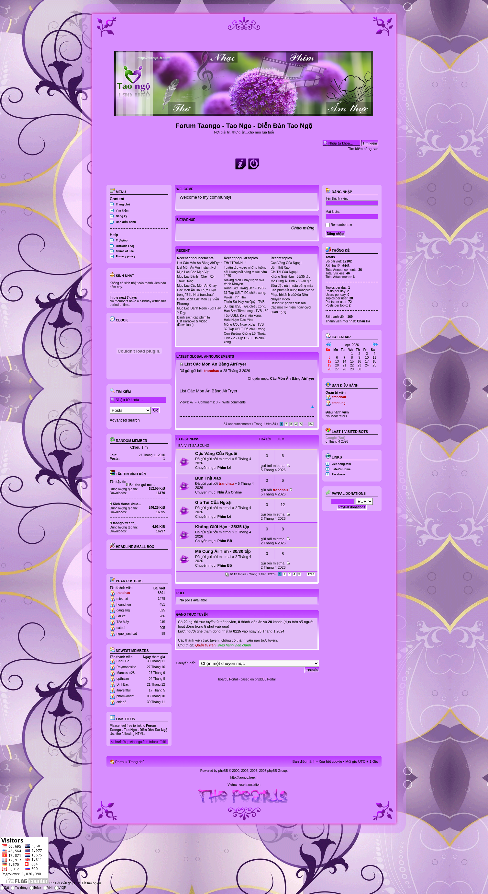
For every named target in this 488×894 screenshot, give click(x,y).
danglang (123, 610)
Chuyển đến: (186, 663)
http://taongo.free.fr (244, 777)
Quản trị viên (205, 645)
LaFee (121, 616)
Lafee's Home (341, 469)
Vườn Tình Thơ (235, 297)
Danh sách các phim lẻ (193, 317)
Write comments (234, 402)
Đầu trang (312, 407)
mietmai (122, 598)
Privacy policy (126, 256)
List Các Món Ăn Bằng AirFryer (199, 263)
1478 (161, 598)
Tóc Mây (122, 622)
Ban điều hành (126, 222)
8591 (161, 593)
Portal (120, 762)
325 (162, 610)
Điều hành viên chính (234, 645)
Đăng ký (121, 216)
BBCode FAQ (125, 246)
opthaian (122, 678)
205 (162, 628)
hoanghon (123, 604)
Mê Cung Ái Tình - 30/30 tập (291, 281)
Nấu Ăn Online (229, 492)
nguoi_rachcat (126, 633)
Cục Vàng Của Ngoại (286, 263)
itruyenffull (123, 690)
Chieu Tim (139, 447)
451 (162, 604)
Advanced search (125, 420)
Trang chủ (123, 204)
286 (162, 616)
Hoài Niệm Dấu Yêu (238, 320)
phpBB (223, 770)
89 (163, 633)
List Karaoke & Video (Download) (192, 323)
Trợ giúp (122, 240)
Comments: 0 (207, 402)
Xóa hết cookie (330, 761)
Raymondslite (126, 667)
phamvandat (125, 696)
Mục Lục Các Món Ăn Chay (197, 285)
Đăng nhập (339, 192)
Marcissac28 (125, 673)
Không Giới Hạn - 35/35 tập (290, 276)
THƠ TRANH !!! (235, 263)
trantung (339, 403)
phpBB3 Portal (265, 679)
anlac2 (121, 702)
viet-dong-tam (341, 464)
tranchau (123, 593)
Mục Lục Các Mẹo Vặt (193, 272)
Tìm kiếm (122, 210)
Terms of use (125, 251)
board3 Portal (228, 679)
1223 (311, 574)
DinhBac (122, 684)
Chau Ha (122, 661)
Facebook (338, 474)
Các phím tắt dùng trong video (292, 290)
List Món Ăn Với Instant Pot (196, 267)
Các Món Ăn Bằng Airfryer (292, 378)
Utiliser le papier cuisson (288, 303)
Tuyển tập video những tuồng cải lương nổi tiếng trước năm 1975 (245, 272)
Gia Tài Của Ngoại (284, 272)
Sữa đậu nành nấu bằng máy (292, 285)
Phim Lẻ (224, 468)
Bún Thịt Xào (280, 267)
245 (162, 622)
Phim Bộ (224, 541)
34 (311, 424)
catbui (120, 628)
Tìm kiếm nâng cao (363, 149)
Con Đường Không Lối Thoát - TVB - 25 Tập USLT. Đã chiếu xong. (246, 338)
